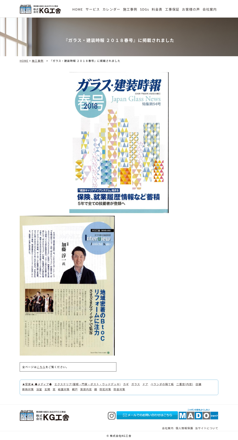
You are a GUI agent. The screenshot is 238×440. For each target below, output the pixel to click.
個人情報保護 (184, 428)
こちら (41, 367)
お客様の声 (191, 9)
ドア (145, 384)
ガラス (135, 384)
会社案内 (210, 9)
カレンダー (111, 9)
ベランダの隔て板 (162, 384)
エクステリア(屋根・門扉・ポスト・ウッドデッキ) (87, 384)
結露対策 (64, 389)
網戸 (75, 389)
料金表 (157, 9)
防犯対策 (105, 389)
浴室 (39, 389)
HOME (77, 9)
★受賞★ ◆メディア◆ (37, 384)
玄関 (47, 389)
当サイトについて (206, 428)
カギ (126, 384)
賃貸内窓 (86, 389)
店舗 (198, 384)
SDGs (144, 9)
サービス (93, 9)
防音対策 (119, 389)
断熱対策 (28, 389)
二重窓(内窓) (184, 384)
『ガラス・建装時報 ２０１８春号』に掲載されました (85, 61)
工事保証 (172, 9)
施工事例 (130, 9)
